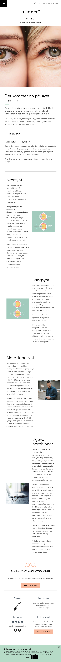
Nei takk (27, 657)
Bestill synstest (14, 134)
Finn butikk (54, 3)
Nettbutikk (46, 3)
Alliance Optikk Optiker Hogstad (30, 22)
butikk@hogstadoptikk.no (17, 626)
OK (35, 657)
